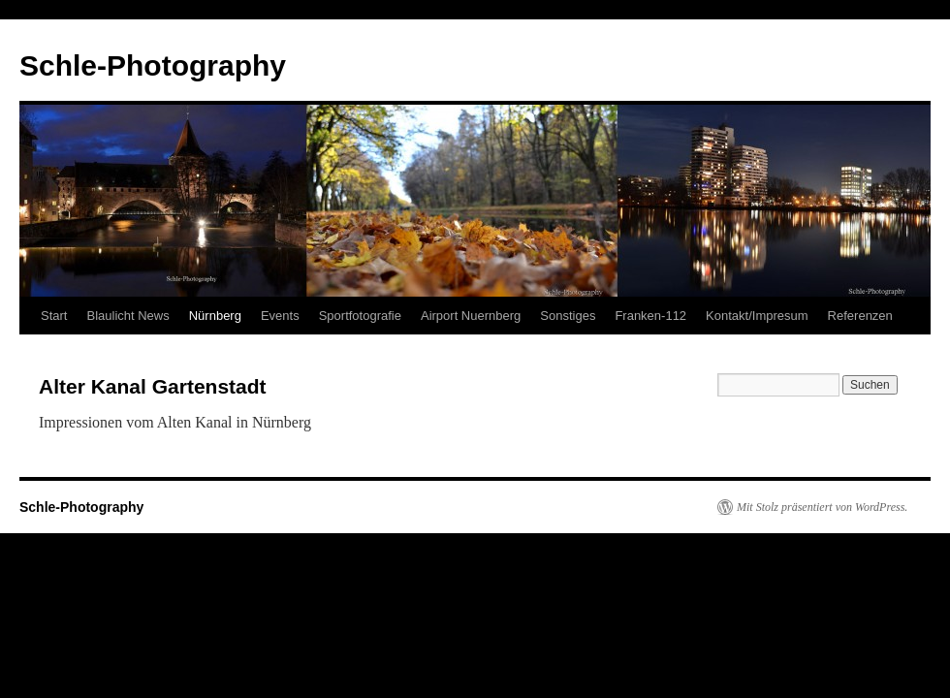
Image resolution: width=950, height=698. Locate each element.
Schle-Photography (152, 65)
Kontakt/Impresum (757, 315)
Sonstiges (567, 315)
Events (280, 315)
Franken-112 (650, 315)
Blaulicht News (127, 315)
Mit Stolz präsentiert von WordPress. (822, 507)
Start (54, 315)
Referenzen (860, 315)
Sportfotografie (360, 315)
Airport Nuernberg (471, 315)
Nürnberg (215, 315)
